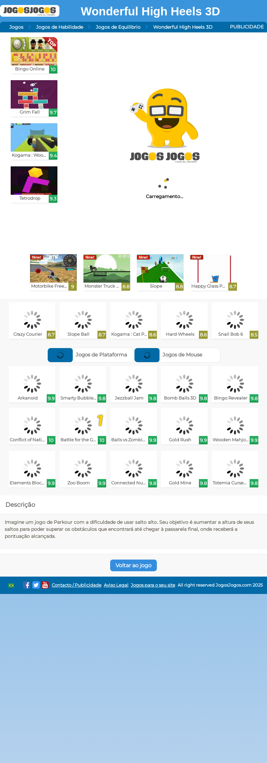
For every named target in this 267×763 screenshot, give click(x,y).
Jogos (16, 27)
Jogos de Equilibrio (118, 27)
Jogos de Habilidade (59, 27)
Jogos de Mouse (168, 354)
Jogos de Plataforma (87, 354)
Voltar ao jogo (133, 565)
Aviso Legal (116, 585)
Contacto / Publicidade (76, 585)
